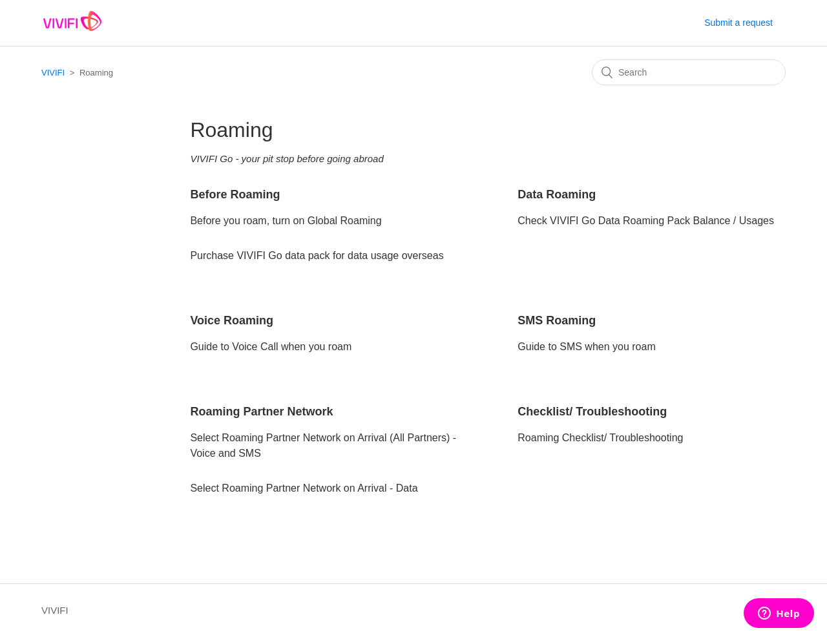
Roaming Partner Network (261, 411)
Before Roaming (235, 194)
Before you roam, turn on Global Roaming (285, 220)
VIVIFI (53, 73)
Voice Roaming (231, 320)
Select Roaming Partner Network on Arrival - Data (303, 488)
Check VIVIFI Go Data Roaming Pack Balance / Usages (646, 220)
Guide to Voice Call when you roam (270, 346)
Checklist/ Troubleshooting (592, 411)
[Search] (689, 72)
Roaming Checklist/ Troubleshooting (600, 437)
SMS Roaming (557, 320)
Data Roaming (557, 194)
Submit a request (738, 22)
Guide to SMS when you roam (586, 346)
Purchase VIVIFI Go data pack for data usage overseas (316, 255)
